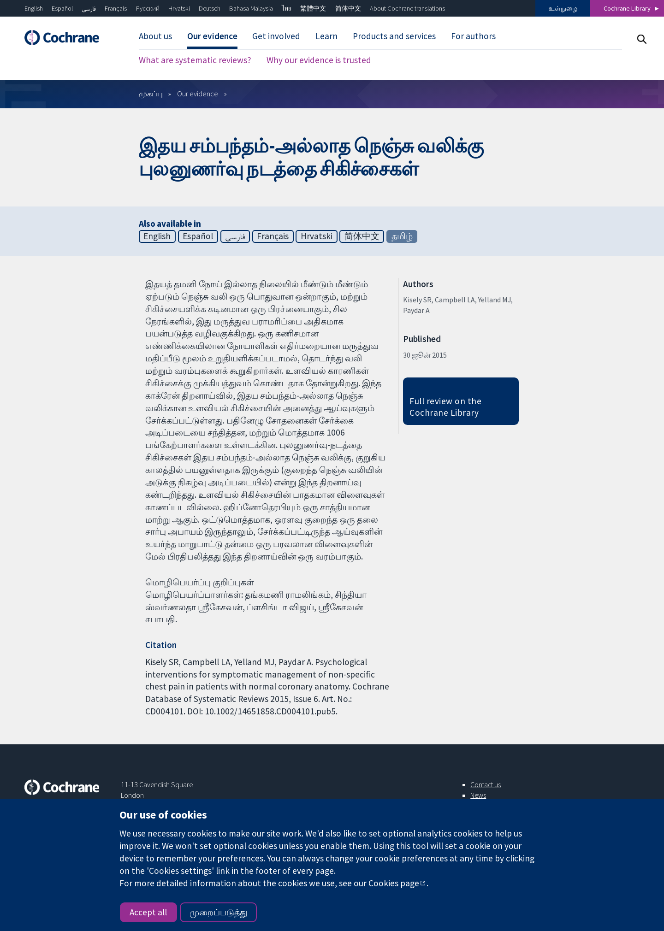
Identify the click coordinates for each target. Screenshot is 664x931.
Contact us (485, 784)
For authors (473, 35)
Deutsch (209, 8)
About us (155, 35)
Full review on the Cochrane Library (445, 406)
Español (62, 8)
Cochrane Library (627, 8)
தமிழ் (402, 236)
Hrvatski (179, 8)
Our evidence (212, 35)
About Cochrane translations (407, 8)
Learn (326, 35)
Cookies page (393, 883)
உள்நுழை (563, 8)
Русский (148, 8)
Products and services (394, 35)
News (478, 795)
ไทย (286, 8)
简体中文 (348, 8)
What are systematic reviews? (195, 59)
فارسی (89, 8)
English (33, 8)
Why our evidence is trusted (319, 59)
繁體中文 (313, 8)
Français (116, 8)
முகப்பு (151, 93)
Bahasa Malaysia (251, 8)
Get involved (276, 35)
